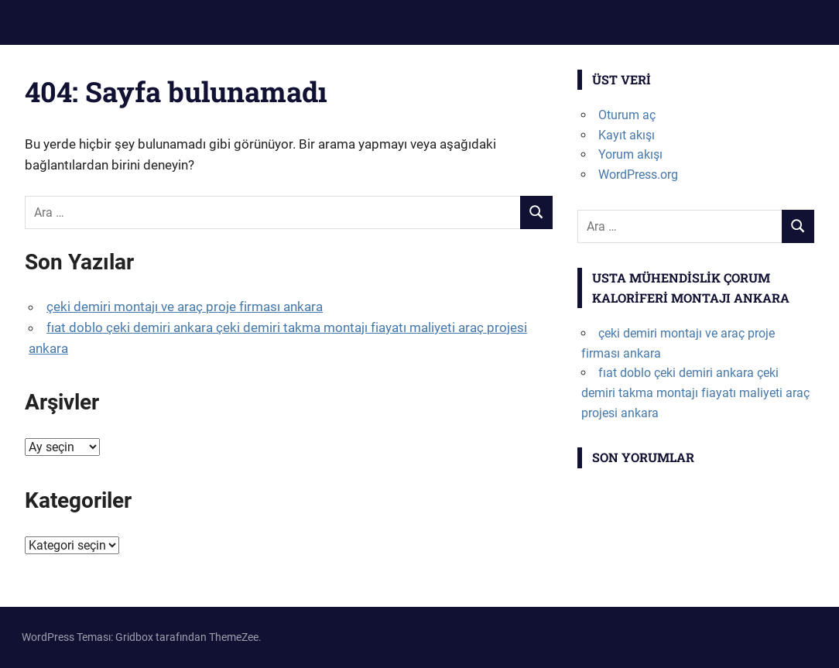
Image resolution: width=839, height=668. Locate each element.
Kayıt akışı (626, 135)
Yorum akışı (630, 154)
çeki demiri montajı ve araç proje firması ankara (184, 306)
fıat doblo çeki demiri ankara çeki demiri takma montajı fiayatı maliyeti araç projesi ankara (695, 392)
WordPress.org (638, 174)
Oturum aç (627, 115)
